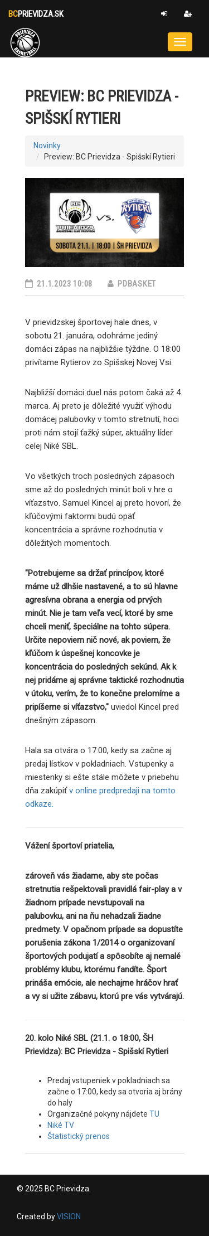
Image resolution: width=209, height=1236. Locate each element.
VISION (69, 1216)
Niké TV (60, 1125)
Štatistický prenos (78, 1136)
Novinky (47, 145)
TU (154, 1113)
